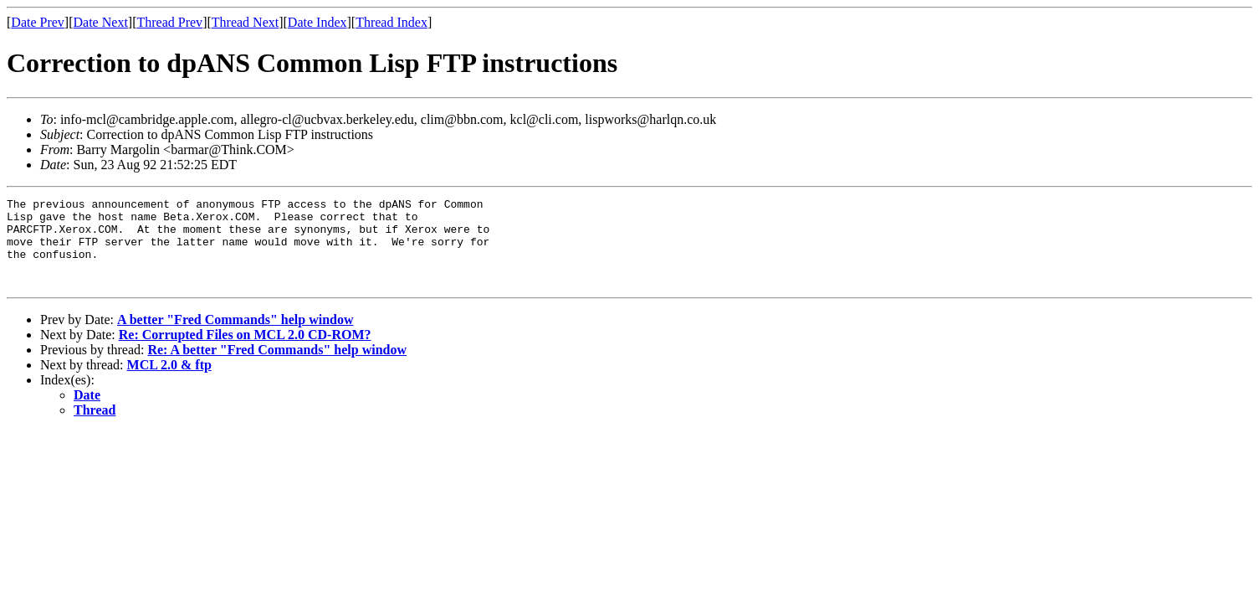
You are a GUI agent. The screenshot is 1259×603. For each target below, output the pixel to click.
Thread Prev (169, 22)
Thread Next (245, 22)
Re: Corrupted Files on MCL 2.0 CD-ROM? (245, 352)
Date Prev (37, 22)
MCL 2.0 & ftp (169, 382)
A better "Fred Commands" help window (235, 337)
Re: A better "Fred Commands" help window (277, 367)
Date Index (317, 22)
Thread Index (391, 22)
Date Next (101, 22)
